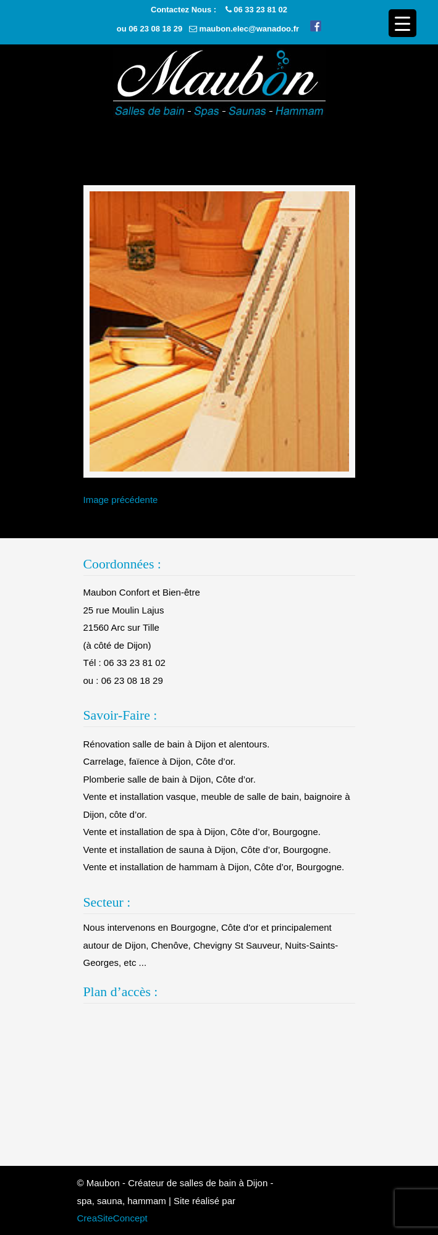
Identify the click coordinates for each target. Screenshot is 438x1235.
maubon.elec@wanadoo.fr (249, 28)
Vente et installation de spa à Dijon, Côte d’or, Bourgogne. (202, 831)
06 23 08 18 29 (155, 28)
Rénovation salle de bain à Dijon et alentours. (176, 744)
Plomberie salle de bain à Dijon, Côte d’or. (169, 779)
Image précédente (120, 499)
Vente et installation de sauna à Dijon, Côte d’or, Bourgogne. (207, 849)
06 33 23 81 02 (260, 9)
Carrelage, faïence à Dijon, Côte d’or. (159, 761)
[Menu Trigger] (402, 23)
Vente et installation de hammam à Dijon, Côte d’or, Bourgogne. (214, 867)
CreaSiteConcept (112, 1218)
